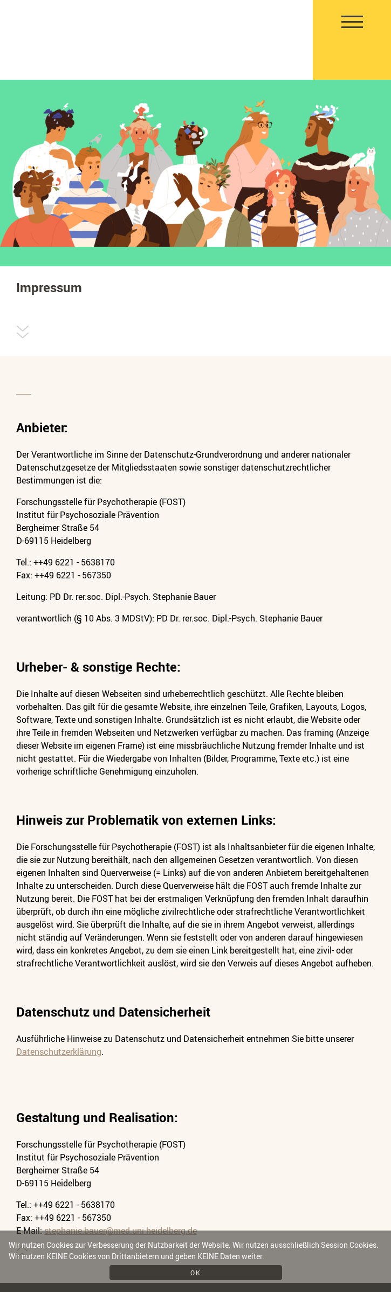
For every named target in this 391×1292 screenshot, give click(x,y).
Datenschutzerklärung (58, 1052)
